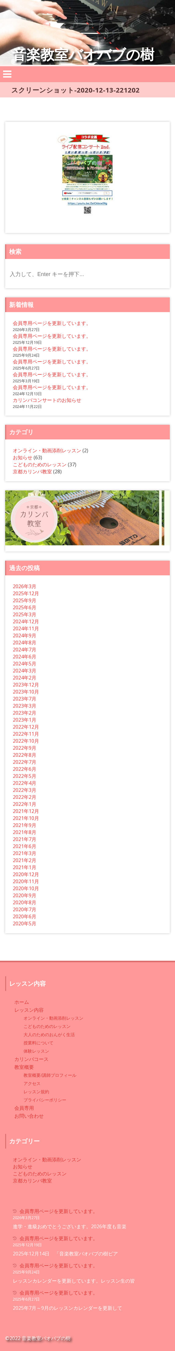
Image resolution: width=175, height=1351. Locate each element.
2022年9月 (24, 748)
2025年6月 (24, 607)
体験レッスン (36, 1051)
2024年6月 (24, 656)
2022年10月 (26, 740)
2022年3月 (24, 790)
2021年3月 (24, 853)
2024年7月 (24, 649)
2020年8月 (24, 902)
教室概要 (24, 1067)
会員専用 (24, 1108)
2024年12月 (26, 621)
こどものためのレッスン (40, 464)
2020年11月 (26, 881)
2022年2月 (24, 797)
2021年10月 (26, 818)
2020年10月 (26, 888)
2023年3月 (24, 705)
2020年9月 (24, 895)
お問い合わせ (29, 1115)
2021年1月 (24, 867)
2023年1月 (24, 719)
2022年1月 (24, 804)
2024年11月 (26, 628)
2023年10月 (26, 691)
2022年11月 (26, 733)
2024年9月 (24, 635)
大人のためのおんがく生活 (49, 1034)
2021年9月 (24, 825)
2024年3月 (24, 670)
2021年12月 (26, 811)
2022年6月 (24, 769)
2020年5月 (24, 923)
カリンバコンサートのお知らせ (47, 400)
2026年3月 (24, 586)
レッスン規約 (36, 1091)
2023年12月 (26, 684)
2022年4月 (24, 783)
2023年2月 (24, 712)
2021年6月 (24, 846)
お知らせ (22, 457)
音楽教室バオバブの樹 (83, 54)
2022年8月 (24, 755)
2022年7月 (24, 762)
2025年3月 (24, 614)
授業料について (38, 1043)
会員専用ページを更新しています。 (52, 323)
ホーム (21, 1002)
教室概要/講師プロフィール (50, 1075)
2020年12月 (26, 874)
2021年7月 (24, 839)
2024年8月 (24, 642)
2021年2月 (24, 860)
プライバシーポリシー (45, 1100)
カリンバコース (31, 1059)
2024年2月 (24, 677)
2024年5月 (24, 663)
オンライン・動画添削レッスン (47, 450)
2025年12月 (26, 593)
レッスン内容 (29, 1010)
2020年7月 (24, 909)
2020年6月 (24, 916)
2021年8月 (24, 832)
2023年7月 (24, 698)
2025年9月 (24, 600)
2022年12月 (26, 726)
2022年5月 (24, 776)
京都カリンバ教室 (32, 471)
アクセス (32, 1083)
